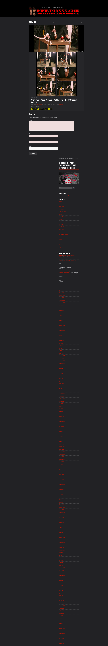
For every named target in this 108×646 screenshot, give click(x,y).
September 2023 (76, 244)
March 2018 (75, 418)
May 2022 (75, 286)
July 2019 (75, 376)
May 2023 (75, 255)
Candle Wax (76, 78)
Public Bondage (76, 107)
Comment (17, 125)
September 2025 (76, 181)
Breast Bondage (76, 73)
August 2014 (76, 531)
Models (36, 2)
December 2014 (76, 520)
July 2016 (75, 470)
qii (73, 151)
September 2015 (76, 497)
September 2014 (76, 528)
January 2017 (76, 455)
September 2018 (76, 402)
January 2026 (76, 171)
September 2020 (76, 339)
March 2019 (75, 386)
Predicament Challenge (78, 105)
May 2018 (75, 413)
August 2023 (76, 247)
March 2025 (75, 197)
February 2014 (76, 547)
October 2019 (76, 368)
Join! (41, 2)
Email (16, 146)
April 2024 (75, 226)
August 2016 (76, 468)
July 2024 (75, 218)
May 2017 (75, 444)
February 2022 (76, 294)
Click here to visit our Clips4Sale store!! (81, 64)
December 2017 (76, 426)
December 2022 (76, 268)
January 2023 (76, 265)
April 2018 (75, 415)
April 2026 (75, 163)
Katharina (46, 109)
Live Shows (75, 94)
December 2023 (76, 237)
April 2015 (75, 510)
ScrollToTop (54, 634)
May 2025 (75, 192)
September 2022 (76, 276)
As (73, 143)
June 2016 (75, 473)
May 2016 (75, 476)
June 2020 (75, 347)
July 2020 (75, 344)
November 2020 (76, 334)
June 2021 (75, 315)
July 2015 (75, 502)
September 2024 (76, 213)
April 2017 (75, 447)
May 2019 (75, 381)
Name (16, 139)
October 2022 (76, 273)
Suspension (75, 113)
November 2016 (76, 460)
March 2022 (75, 292)
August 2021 (76, 310)
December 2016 (76, 457)
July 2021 (75, 313)
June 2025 (75, 189)
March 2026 (75, 166)
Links (45, 2)
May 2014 (75, 539)
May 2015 (75, 507)
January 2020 (76, 360)
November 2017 (76, 428)
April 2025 (75, 195)
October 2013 (76, 557)
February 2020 (76, 357)
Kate (74, 138)
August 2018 (76, 405)
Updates (26, 2)
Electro (74, 84)
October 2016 (76, 463)
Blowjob (75, 71)
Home (20, 2)
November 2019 (76, 365)
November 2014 (76, 523)
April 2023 (75, 258)
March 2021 (75, 323)
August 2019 (76, 373)
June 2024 (75, 221)
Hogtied (75, 89)
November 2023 (76, 239)
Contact (51, 2)
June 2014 (75, 536)
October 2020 (76, 336)
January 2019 (76, 392)
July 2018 (75, 407)
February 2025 (76, 200)
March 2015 (75, 512)
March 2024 (75, 229)
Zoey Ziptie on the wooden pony (85, 132)
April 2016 (75, 478)
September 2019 (76, 371)
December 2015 (76, 489)
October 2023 (76, 242)
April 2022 (75, 289)
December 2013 (76, 552)
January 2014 (76, 549)
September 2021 (76, 308)
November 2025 (76, 176)
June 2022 (75, 284)
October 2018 (76, 399)
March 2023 (75, 260)
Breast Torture (76, 76)
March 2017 (75, 449)
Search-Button (93, 2)
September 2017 (76, 434)
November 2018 (76, 397)
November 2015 (76, 491)
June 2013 (75, 568)
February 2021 (76, 326)
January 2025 (76, 202)
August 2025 (76, 184)
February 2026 (76, 168)
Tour (31, 2)
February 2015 (76, 515)
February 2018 (76, 421)
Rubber (74, 110)
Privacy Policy (69, 2)
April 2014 (75, 541)
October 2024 (76, 210)
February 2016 (76, 484)
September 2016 (76, 465)
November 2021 (76, 302)
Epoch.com (86, 617)
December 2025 (76, 173)
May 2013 (75, 570)
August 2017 (76, 436)
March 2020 (75, 355)
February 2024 (76, 231)
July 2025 (75, 187)
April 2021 (75, 321)
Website (16, 152)
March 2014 (75, 544)
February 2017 (76, 452)
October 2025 (76, 179)
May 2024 (75, 223)
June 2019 (75, 378)
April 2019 (75, 384)
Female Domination (77, 86)
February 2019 (76, 389)
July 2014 (75, 534)
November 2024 (76, 208)
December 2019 (76, 363)
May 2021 (75, 318)
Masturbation (44, 26)
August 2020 (76, 342)
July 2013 (75, 565)
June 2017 (75, 442)
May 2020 (75, 350)
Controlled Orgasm (77, 81)
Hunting (75, 92)
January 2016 (76, 486)
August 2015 (76, 499)
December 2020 (76, 331)
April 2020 (75, 352)
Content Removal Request (82, 2)
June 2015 (75, 505)
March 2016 (75, 481)
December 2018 (76, 394)
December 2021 (76, 300)
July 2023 (75, 250)
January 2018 (76, 423)
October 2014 (76, 526)
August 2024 (76, 216)
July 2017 (75, 439)
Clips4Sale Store (59, 2)
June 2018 (75, 410)
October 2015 (76, 494)
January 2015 (76, 518)
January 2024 (76, 234)
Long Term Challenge (77, 97)
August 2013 (76, 562)
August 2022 (76, 279)
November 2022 (76, 271)
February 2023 (76, 263)
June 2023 (75, 252)
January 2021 (76, 329)
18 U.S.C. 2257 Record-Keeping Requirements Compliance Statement (59, 640)
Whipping (75, 118)
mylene (74, 126)
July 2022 (75, 281)
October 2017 (76, 431)
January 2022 (76, 297)
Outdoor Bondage (77, 102)
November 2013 (76, 555)
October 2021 (76, 305)
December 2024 (76, 205)
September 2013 (76, 560)
